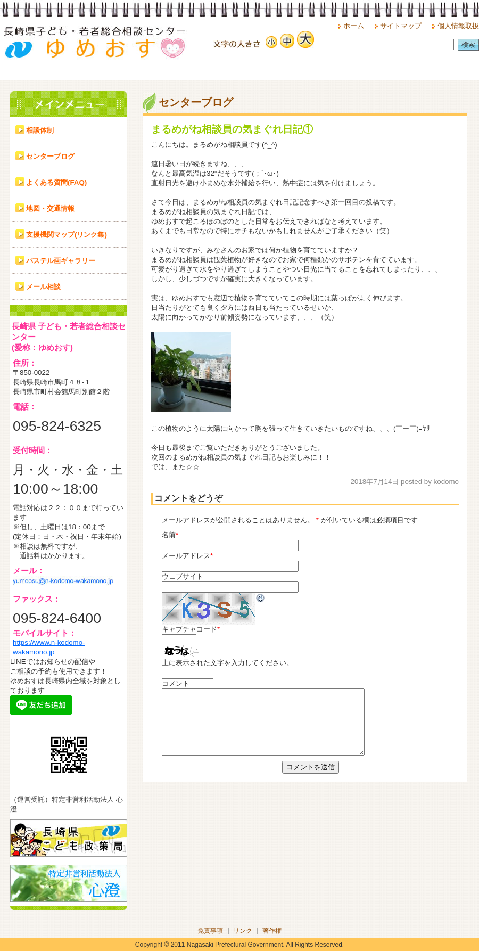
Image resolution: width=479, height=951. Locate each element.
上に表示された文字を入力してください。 (227, 663)
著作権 (272, 930)
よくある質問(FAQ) (56, 182)
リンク (242, 930)
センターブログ (50, 156)
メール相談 (43, 287)
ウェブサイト (182, 576)
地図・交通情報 (50, 208)
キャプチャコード (189, 629)
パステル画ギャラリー (60, 261)
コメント (175, 683)
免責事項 (210, 930)
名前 (169, 535)
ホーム (353, 26)
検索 (468, 44)
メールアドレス (186, 556)
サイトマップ (401, 26)
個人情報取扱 (458, 26)
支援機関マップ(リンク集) (66, 235)
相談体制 (40, 130)
